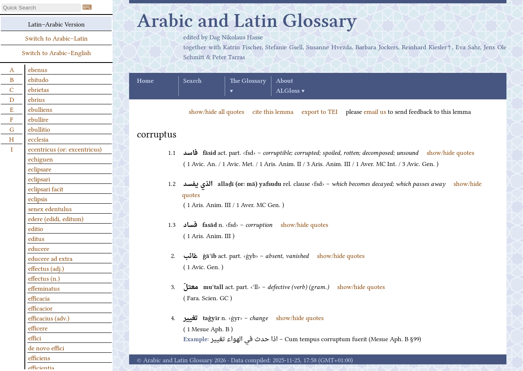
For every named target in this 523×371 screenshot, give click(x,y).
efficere (38, 327)
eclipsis (37, 198)
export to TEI (320, 111)
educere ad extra (50, 258)
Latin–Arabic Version (56, 23)
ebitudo (38, 79)
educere (38, 248)
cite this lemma (272, 111)
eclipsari (39, 178)
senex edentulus (50, 208)
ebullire (38, 118)
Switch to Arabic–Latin (56, 37)
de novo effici (46, 347)
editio (35, 228)
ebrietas (38, 89)
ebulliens (40, 108)
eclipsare (39, 168)
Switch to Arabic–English (56, 52)
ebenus (37, 69)
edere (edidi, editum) (56, 218)
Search (192, 81)
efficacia (39, 297)
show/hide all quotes (216, 111)
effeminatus (44, 287)
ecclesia (38, 138)
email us (375, 111)
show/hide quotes (450, 152)
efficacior (40, 307)
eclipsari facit (45, 188)
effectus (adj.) (46, 267)
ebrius (36, 99)
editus (36, 238)
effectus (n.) (44, 277)
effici (34, 337)
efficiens (39, 357)
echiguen (40, 158)
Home (145, 81)
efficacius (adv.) (49, 317)
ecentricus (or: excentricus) (65, 148)
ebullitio (39, 128)
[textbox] (41, 8)
